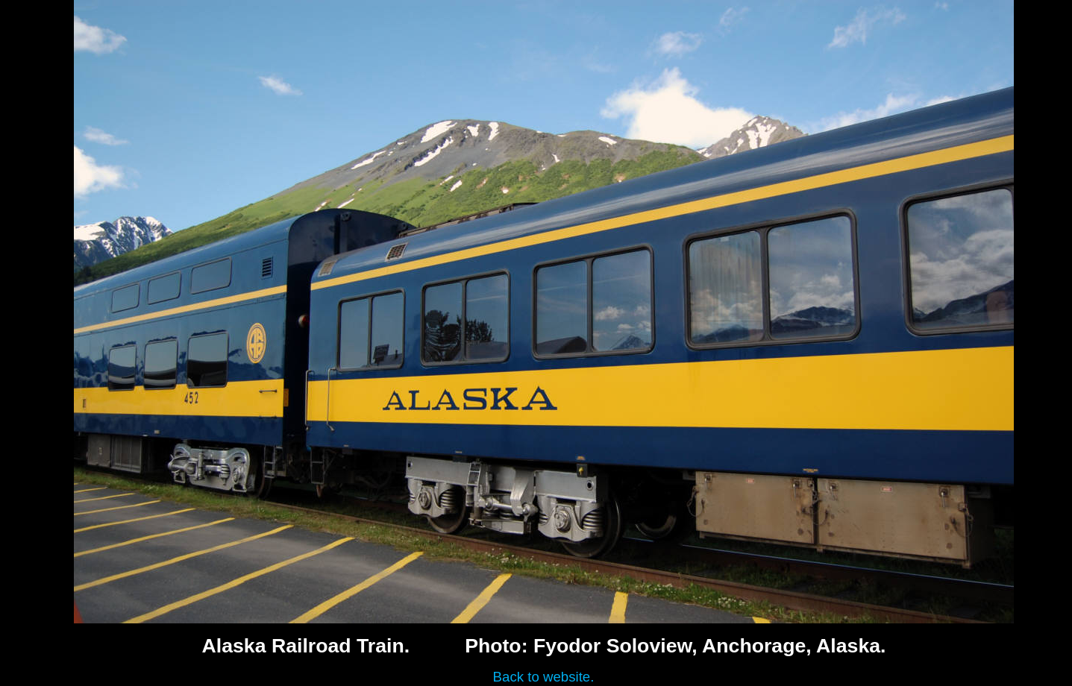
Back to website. (544, 677)
